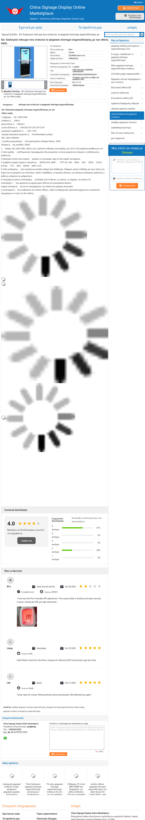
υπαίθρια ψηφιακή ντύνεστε (124, 122)
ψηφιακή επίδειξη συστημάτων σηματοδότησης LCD (125, 47)
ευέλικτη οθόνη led (120, 93)
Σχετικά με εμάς (30, 27)
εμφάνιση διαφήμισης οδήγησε (125, 103)
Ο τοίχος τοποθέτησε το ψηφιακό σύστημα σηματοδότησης (122, 57)
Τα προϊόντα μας (90, 27)
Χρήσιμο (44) (27, 653)
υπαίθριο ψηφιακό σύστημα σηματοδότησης (29, 707)
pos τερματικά (118, 138)
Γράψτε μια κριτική (26, 542)
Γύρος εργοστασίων (47, 813)
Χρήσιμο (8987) (52, 592)
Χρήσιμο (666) (27, 688)
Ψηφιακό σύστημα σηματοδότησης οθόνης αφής (65, 707)
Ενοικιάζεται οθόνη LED (122, 98)
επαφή (132, 27)
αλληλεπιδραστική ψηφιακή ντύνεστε (124, 115)
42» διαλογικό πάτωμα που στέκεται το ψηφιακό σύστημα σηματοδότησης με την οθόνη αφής (25, 94)
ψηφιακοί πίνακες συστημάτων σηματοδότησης (21, 711)
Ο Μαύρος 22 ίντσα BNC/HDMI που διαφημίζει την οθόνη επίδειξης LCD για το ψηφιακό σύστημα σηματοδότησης (76, 792)
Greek (140, 2)
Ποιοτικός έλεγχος (47, 818)
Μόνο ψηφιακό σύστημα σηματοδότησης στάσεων (122, 67)
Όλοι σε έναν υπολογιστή (122, 133)
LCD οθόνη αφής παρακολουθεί (125, 74)
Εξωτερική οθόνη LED (121, 87)
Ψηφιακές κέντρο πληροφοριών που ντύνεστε (125, 80)
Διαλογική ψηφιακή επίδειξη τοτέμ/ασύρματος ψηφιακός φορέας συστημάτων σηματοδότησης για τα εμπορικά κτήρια (12, 792)
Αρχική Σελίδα (9, 34)
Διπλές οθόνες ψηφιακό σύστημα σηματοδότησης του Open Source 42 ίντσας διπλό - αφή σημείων (97, 790)
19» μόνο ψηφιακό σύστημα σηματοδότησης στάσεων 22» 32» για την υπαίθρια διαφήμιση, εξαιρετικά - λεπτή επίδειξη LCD (54, 793)
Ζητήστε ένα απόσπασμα (134, 16)
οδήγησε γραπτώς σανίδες (123, 109)
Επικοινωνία (59, 90)
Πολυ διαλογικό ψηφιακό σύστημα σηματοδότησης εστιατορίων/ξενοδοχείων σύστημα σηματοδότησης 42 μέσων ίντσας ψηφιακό (33, 794)
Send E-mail (133, 8)
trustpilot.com (28, 592)
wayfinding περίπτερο (121, 128)
